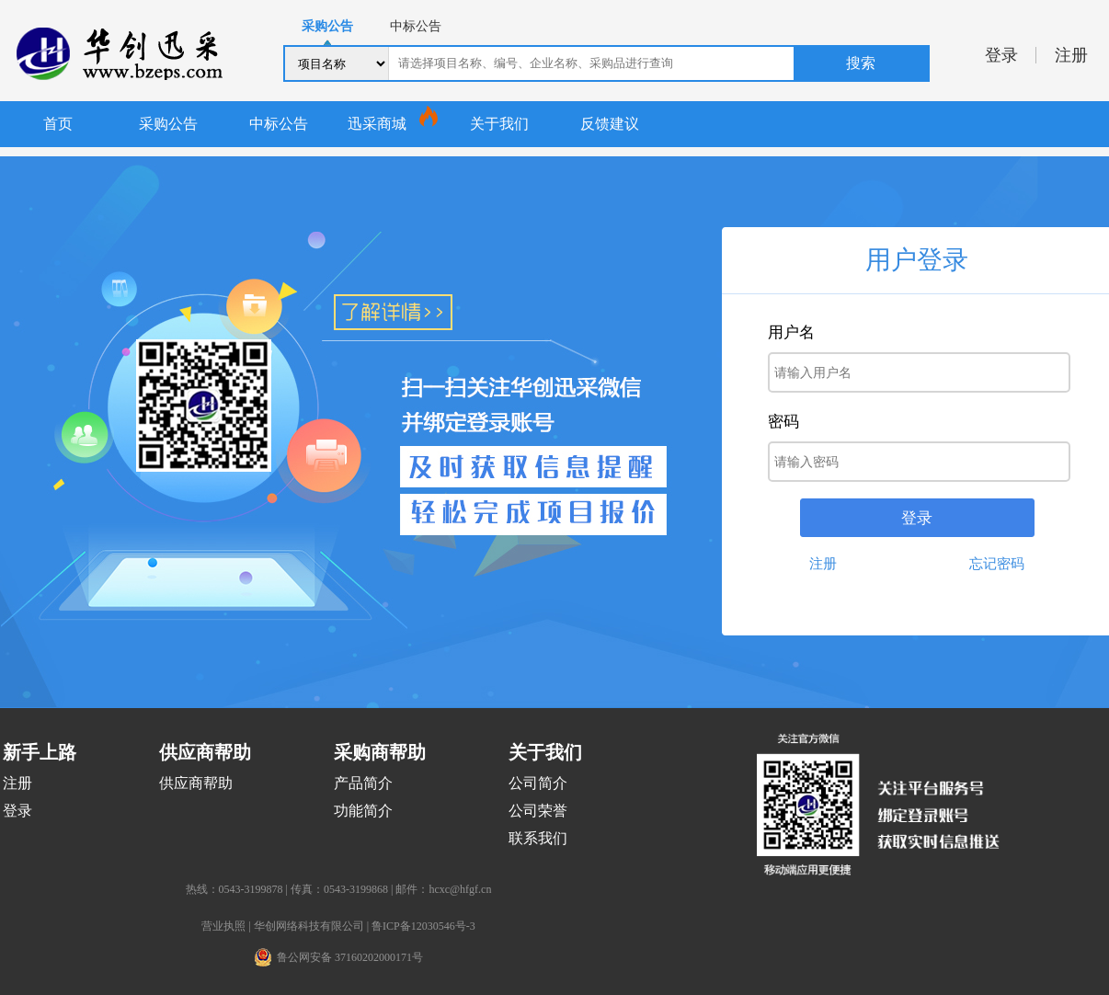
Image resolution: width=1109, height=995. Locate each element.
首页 (58, 124)
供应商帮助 (196, 783)
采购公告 (168, 124)
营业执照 (223, 926)
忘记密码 (996, 563)
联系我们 (538, 838)
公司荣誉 (538, 810)
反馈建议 (609, 124)
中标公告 (278, 124)
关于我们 (499, 124)
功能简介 (363, 810)
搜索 (860, 63)
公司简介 (538, 783)
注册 (1071, 55)
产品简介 (363, 783)
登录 (1001, 55)
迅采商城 (377, 124)
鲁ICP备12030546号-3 (423, 926)
